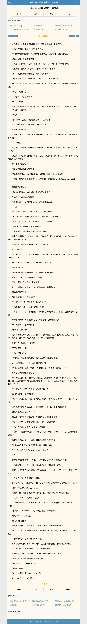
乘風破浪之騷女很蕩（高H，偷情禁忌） (69, 26)
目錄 (35, 14)
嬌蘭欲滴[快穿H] (16, 26)
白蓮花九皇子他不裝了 (18, 601)
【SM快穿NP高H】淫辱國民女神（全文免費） (26, 30)
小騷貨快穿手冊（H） (40, 30)
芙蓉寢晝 (13, 605)
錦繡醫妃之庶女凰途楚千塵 (64, 601)
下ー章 (68, 14)
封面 (51, 14)
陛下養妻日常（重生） (62, 30)
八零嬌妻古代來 (38, 26)
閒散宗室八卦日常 (38, 605)
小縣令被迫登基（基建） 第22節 (43, 2)
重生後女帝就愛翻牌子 (40, 601)
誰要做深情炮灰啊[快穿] (63, 605)
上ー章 (19, 14)
